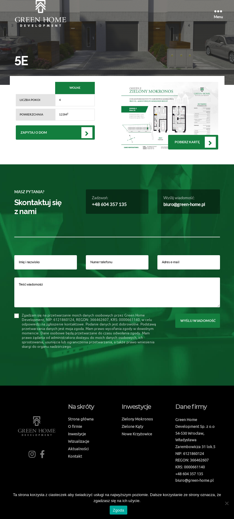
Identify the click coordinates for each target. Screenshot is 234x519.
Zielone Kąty (132, 426)
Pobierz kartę (187, 142)
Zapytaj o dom (34, 132)
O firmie (75, 426)
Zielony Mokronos (137, 419)
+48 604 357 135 (109, 204)
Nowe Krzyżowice (137, 434)
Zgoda (118, 510)
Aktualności (78, 449)
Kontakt (75, 456)
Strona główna (81, 419)
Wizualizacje (78, 441)
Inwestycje (77, 434)
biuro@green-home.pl (184, 204)
